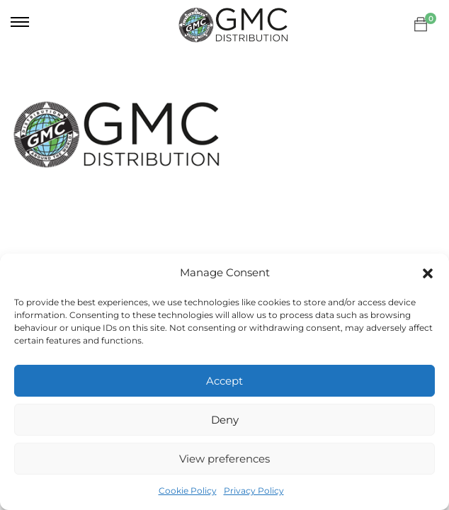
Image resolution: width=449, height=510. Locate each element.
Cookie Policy (188, 490)
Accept (224, 380)
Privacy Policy (254, 490)
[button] (428, 273)
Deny (225, 419)
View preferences (224, 458)
